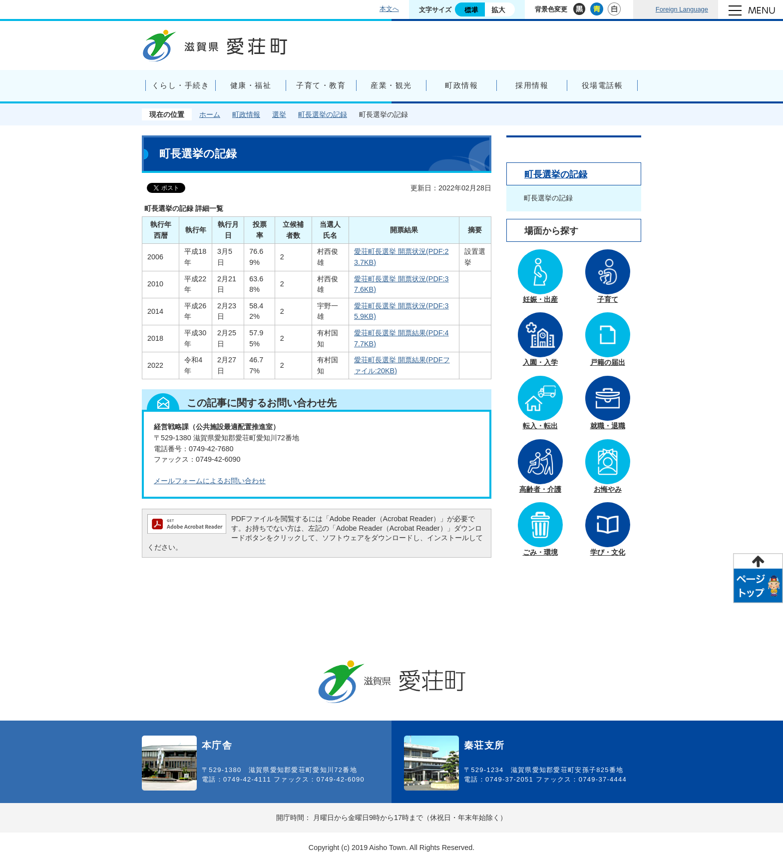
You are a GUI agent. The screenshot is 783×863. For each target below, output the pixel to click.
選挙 (279, 114)
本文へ (389, 8)
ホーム (209, 114)
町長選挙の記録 (322, 114)
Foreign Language (682, 9)
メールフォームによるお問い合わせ (210, 481)
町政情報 (246, 114)
